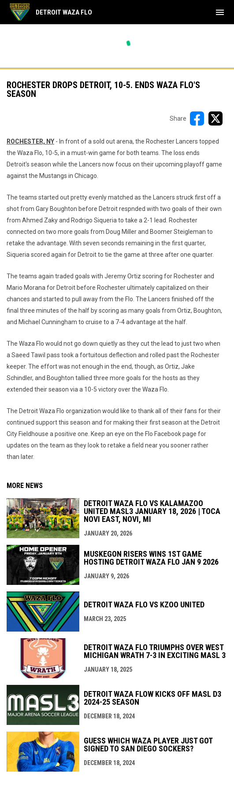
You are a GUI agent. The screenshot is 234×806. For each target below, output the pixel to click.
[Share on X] (215, 118)
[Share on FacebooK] (197, 118)
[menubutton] (220, 12)
